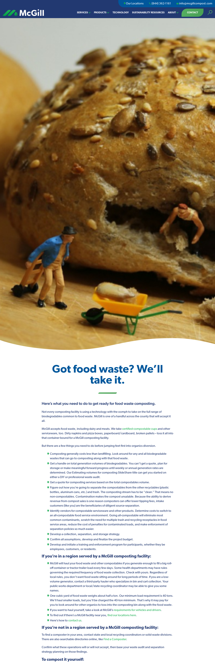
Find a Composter (115, 639)
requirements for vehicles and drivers (137, 610)
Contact (192, 12)
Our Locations (134, 3)
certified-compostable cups (139, 429)
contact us (74, 620)
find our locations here (122, 615)
